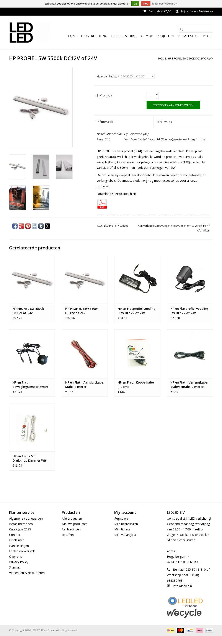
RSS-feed (68, 535)
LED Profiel (110, 226)
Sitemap (15, 567)
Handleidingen (19, 546)
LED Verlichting (94, 36)
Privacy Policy (18, 562)
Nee (145, 3)
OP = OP (147, 36)
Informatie (105, 122)
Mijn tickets (122, 529)
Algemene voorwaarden (26, 518)
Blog (207, 36)
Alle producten (72, 518)
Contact (14, 535)
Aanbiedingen (71, 529)
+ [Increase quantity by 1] (157, 94)
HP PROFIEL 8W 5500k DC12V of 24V (28, 311)
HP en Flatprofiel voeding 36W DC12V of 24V (136, 311)
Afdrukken (203, 230)
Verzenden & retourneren (27, 573)
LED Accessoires (124, 36)
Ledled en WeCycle (22, 551)
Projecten (165, 36)
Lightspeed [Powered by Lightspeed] (70, 630)
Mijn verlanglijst (125, 535)
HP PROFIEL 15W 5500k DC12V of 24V (81, 311)
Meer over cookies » (164, 3)
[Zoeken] (195, 29)
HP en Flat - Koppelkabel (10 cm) (136, 384)
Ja (135, 3)
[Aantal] (151, 96)
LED (99, 226)
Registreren (122, 518)
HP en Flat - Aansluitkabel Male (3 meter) (84, 384)
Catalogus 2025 (20, 529)
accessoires (170, 180)
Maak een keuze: (108, 76)
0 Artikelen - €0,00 (157, 11)
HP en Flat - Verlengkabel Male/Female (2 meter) (189, 384)
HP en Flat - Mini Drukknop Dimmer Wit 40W (29, 458)
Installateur (188, 36)
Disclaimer (16, 540)
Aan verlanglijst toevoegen (154, 226)
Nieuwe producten (75, 524)
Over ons (15, 556)
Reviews (164, 122)
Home (72, 36)
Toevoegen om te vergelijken (191, 226)
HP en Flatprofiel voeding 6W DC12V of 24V (189, 311)
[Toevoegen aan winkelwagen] (173, 105)
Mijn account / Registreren (194, 11)
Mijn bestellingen (126, 524)
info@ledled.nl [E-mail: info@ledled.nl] (183, 586)
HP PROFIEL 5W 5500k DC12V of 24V (190, 58)
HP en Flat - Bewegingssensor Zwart (31, 384)
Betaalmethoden (21, 524)
